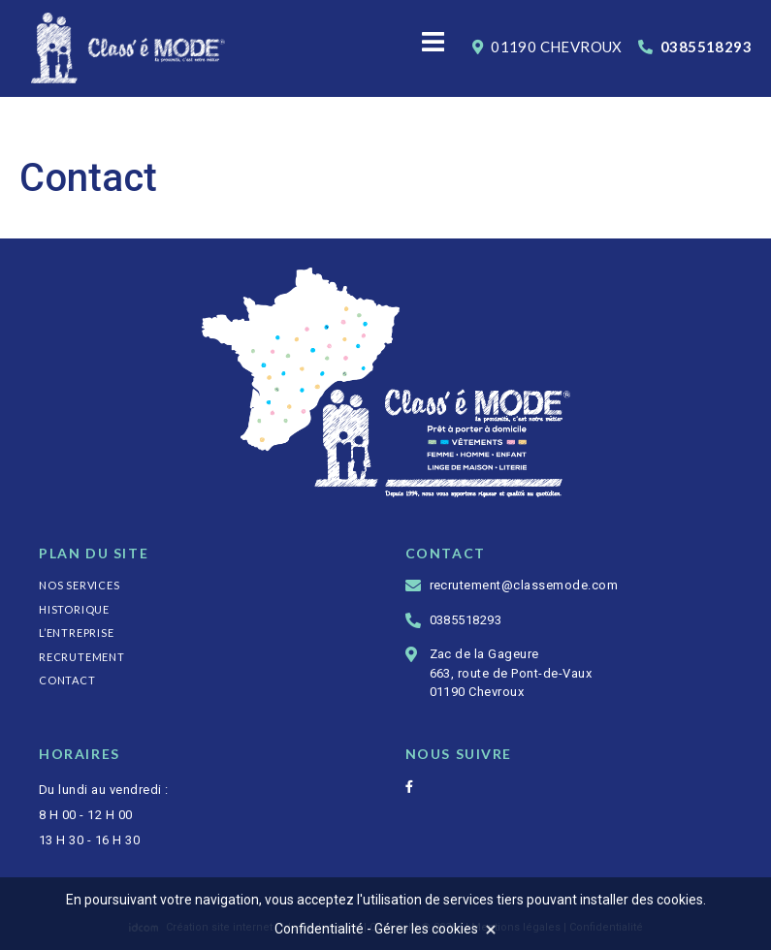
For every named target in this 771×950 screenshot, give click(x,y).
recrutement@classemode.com (524, 585)
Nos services (79, 585)
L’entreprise (76, 632)
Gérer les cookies (426, 928)
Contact (67, 680)
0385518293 (695, 46)
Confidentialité (319, 928)
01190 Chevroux (547, 46)
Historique (74, 609)
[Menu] (433, 44)
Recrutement (82, 656)
